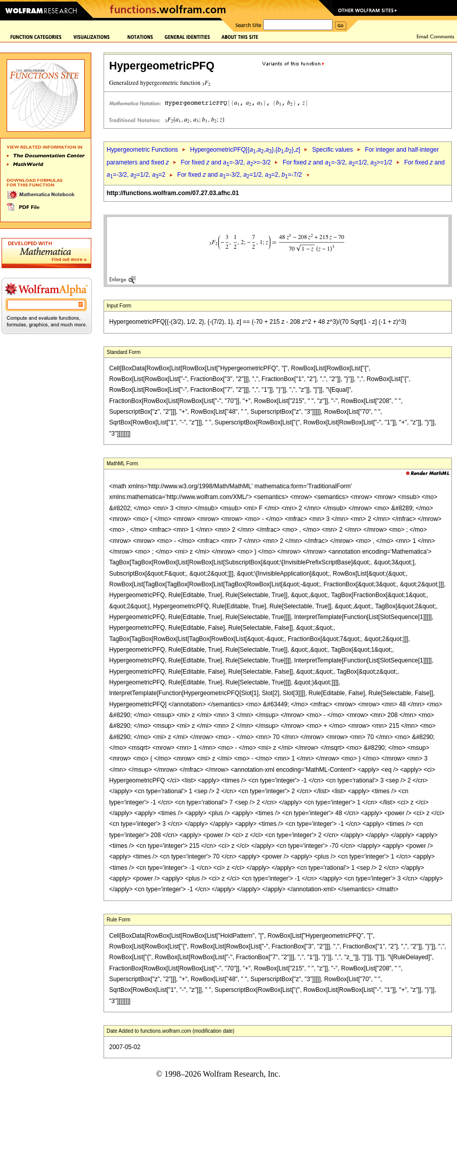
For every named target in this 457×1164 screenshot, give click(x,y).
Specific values (332, 149)
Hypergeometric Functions (142, 149)
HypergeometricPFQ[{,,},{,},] (245, 149)
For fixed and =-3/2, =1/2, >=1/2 (337, 162)
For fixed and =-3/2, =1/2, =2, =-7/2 (239, 174)
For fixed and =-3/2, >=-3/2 (225, 162)
